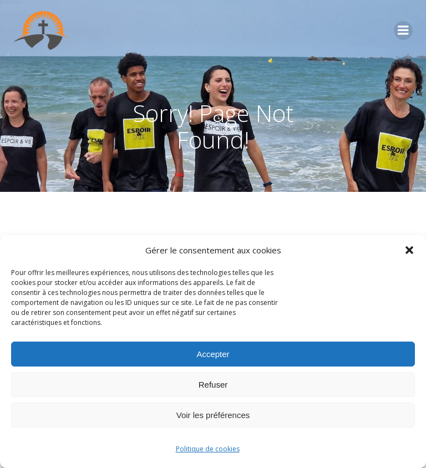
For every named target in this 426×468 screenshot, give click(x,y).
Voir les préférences (213, 415)
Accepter (212, 354)
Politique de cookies (208, 449)
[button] (409, 250)
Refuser (213, 384)
